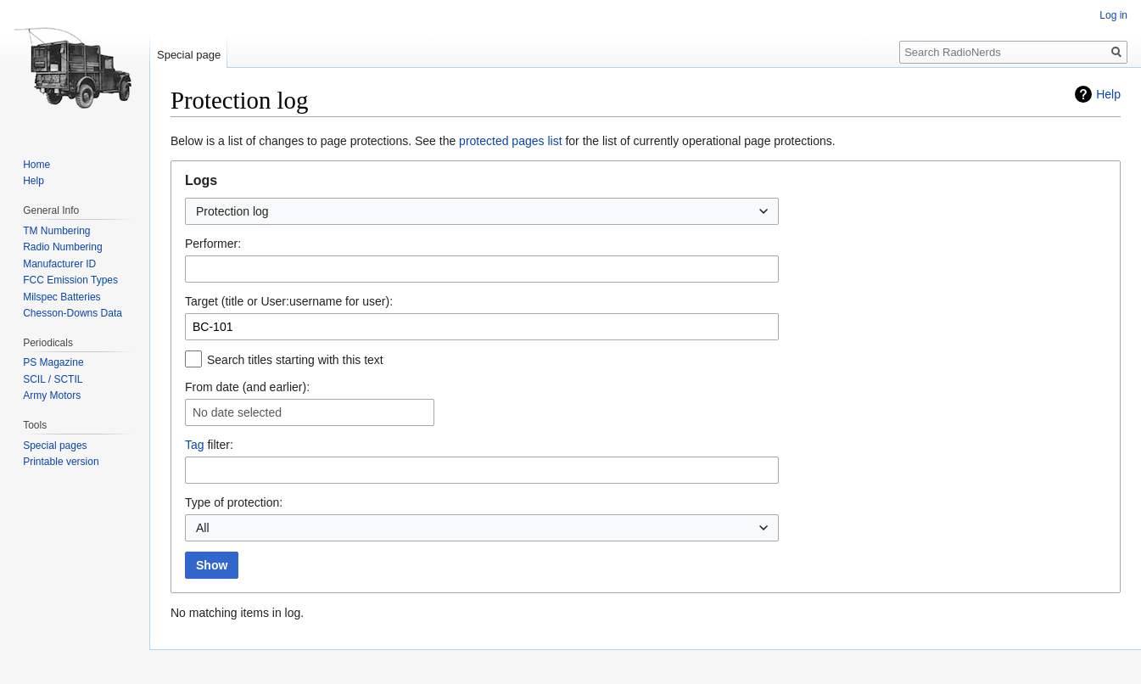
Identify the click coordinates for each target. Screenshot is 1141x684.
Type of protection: (233, 502)
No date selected (237, 412)
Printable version (60, 462)
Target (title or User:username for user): (289, 301)
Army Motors (52, 395)
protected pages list (510, 141)
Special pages (55, 445)
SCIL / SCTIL (52, 379)
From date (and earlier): (247, 387)
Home (36, 165)
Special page (189, 54)
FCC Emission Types (70, 280)
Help (1108, 94)
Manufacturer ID (59, 264)
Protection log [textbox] (232, 211)
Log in (1113, 15)
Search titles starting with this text (295, 360)
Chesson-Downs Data (72, 313)
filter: (209, 444)
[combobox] (482, 211)
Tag (194, 444)
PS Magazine (53, 362)
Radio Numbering (62, 247)
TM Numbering (56, 231)
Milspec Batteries (61, 297)
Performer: (213, 243)
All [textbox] (203, 528)
